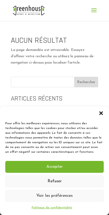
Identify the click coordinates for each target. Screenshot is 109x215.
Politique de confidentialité (52, 207)
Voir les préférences (54, 196)
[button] (101, 113)
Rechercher (86, 82)
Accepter (54, 167)
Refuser (55, 181)
